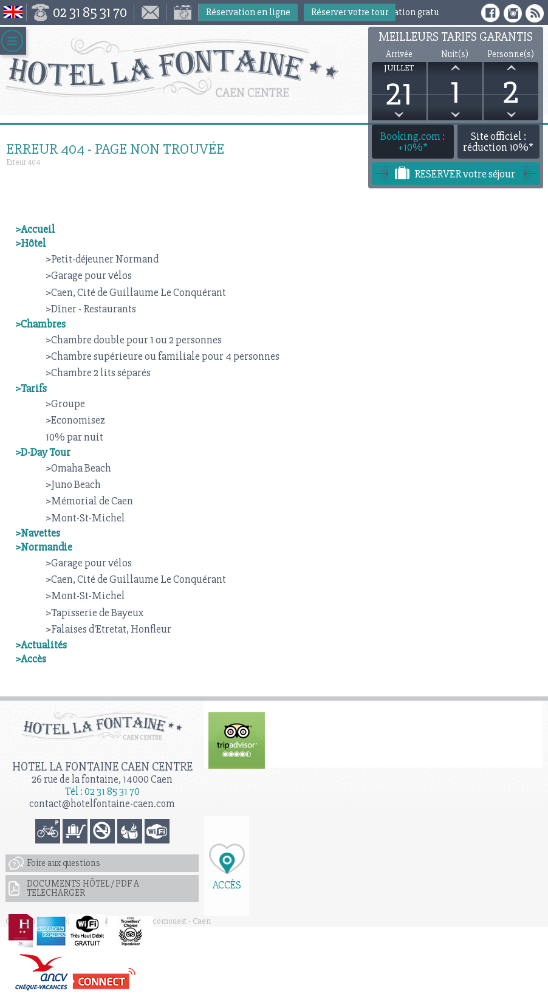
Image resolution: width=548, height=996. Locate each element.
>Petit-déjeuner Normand (102, 259)
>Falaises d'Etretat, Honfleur (108, 629)
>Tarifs (31, 388)
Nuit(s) (454, 54)
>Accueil (35, 229)
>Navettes (37, 533)
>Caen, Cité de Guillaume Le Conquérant (136, 292)
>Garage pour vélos (89, 275)
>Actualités (41, 644)
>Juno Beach (73, 484)
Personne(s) (510, 54)
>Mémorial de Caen (89, 500)
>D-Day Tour (42, 452)
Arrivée (399, 54)
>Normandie (43, 547)
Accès (227, 884)
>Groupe (65, 403)
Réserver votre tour (349, 12)
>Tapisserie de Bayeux (95, 612)
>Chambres (40, 324)
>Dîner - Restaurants (91, 308)
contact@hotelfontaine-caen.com (102, 803)
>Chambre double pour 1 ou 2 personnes (134, 339)
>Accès (30, 658)
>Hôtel (30, 243)
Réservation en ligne (248, 12)
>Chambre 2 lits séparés (98, 372)
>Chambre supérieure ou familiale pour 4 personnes (162, 356)
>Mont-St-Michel (85, 517)
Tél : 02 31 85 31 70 (102, 791)
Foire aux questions (63, 862)
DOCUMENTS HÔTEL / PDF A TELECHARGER (83, 888)
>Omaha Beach (78, 468)
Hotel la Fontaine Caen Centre (102, 766)
